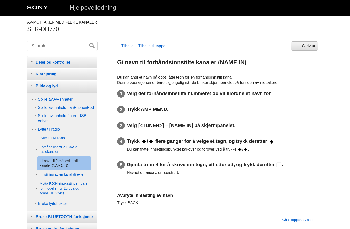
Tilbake (127, 46)
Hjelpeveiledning (93, 7)
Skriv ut (308, 46)
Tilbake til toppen (152, 46)
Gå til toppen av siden (298, 220)
